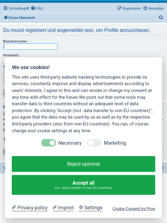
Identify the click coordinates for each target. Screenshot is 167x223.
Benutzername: (15, 41)
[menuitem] (37, 8)
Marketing (115, 143)
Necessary (70, 143)
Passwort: (11, 55)
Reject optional (83, 164)
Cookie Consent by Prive (134, 208)
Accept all (83, 185)
